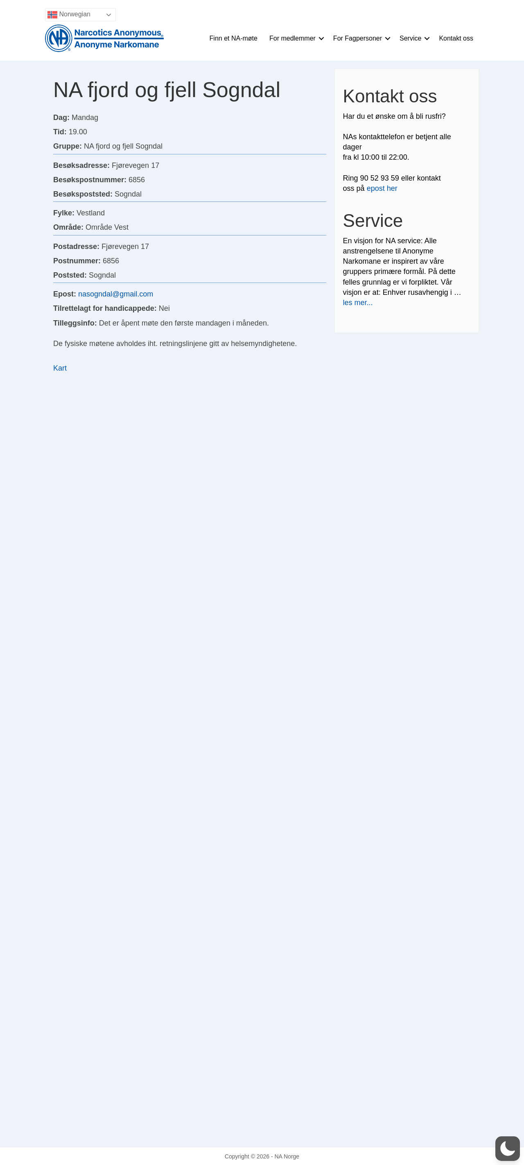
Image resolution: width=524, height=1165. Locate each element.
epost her (382, 188)
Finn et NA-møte (233, 38)
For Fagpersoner (357, 38)
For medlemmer (292, 38)
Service (410, 38)
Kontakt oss (456, 38)
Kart (60, 368)
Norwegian (68, 15)
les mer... (358, 303)
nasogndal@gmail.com (115, 294)
